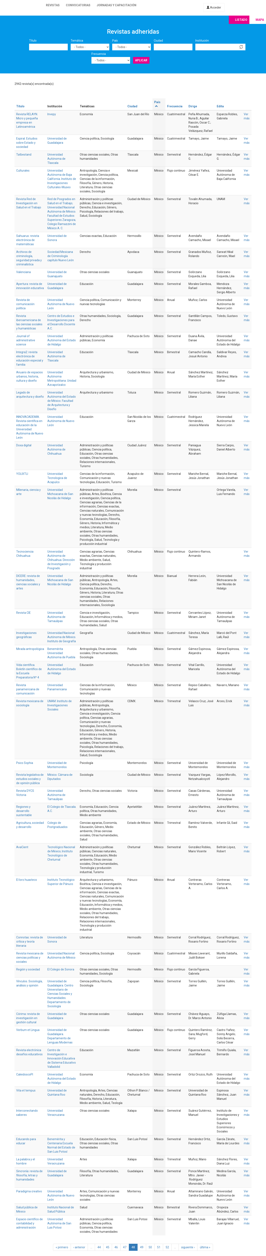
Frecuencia (98, 54)
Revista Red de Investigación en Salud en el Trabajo (28, 203)
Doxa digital (23, 445)
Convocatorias (78, 5)
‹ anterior (79, 1247)
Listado (241, 19)
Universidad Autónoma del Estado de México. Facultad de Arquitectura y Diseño (61, 401)
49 (141, 1247)
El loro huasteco (26, 879)
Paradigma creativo (29, 1191)
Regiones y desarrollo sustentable (24, 811)
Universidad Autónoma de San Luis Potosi (59, 1223)
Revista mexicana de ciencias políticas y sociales (29, 957)
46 (116, 1247)
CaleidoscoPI (24, 1074)
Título (33, 40)
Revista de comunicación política (25, 304)
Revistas (53, 5)
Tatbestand (23, 154)
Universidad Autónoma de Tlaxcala (56, 159)
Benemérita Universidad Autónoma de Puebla (61, 653)
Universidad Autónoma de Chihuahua (56, 449)
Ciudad (158, 40)
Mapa (260, 19)
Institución (202, 40)
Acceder (214, 7)
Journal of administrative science (25, 340)
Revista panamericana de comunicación (27, 689)
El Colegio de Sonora (60, 969)
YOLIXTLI (22, 473)
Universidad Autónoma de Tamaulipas (56, 617)
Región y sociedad (28, 969)
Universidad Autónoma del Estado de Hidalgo (61, 340)
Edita (220, 106)
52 (167, 1247)
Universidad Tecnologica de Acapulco (57, 478)
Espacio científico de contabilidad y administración (29, 1223)
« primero (62, 1247)
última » (205, 1247)
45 (107, 1247)
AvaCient (22, 847)
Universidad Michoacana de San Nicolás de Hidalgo (60, 494)
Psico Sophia (24, 763)
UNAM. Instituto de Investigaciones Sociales (59, 705)
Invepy (51, 114)
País (115, 40)
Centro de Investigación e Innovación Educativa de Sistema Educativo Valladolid (61, 1058)
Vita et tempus (26, 1090)
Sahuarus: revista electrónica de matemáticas (27, 240)
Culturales (23, 170)
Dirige (192, 106)
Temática (77, 40)
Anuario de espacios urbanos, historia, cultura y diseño (29, 376)
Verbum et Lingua (27, 1030)
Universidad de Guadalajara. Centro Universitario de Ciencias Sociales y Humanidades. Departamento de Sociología (60, 994)
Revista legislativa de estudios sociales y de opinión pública (30, 779)
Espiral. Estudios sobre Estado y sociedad (26, 142)
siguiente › (188, 1247)
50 (150, 1247)
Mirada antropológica (30, 649)
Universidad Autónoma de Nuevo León (60, 304)
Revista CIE (23, 612)
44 (99, 1247)
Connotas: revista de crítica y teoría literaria (29, 941)
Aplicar (141, 60)
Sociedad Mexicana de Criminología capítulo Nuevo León (60, 256)
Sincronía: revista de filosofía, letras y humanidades (29, 1175)
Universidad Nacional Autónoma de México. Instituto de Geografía (61, 637)
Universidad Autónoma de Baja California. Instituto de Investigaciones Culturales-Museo (61, 179)
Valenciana (23, 272)
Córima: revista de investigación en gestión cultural (28, 1018)
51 (158, 1247)
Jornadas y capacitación (116, 5)
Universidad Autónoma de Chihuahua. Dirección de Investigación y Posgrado (61, 560)
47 (124, 1247)
